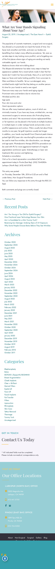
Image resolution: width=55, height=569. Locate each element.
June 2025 (8, 253)
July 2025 (8, 250)
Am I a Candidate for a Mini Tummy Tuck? (20, 220)
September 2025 (10, 245)
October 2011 (9, 352)
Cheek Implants (10, 380)
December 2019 (10, 338)
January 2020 (9, 335)
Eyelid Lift (8, 389)
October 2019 (9, 344)
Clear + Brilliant (10, 383)
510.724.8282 (14, 526)
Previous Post (8, 199)
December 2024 (10, 262)
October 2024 (10, 267)
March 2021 (9, 321)
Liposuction (8, 403)
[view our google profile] (10, 505)
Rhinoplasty (8, 406)
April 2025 (8, 259)
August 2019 (9, 347)
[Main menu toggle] (52, 5)
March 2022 (9, 304)
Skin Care (8, 408)
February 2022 (10, 307)
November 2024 (10, 264)
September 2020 (11, 330)
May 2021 (8, 318)
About (10, 538)
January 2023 (9, 287)
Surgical (30, 538)
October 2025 (10, 242)
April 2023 (8, 281)
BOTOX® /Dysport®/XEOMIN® (17, 374)
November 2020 (10, 324)
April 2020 (8, 332)
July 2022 (8, 301)
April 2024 (8, 276)
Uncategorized (23, 34)
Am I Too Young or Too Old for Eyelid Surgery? (22, 214)
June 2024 (8, 273)
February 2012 (10, 349)
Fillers (6, 400)
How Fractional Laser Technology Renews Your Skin (24, 217)
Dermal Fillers (9, 386)
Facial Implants (10, 394)
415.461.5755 (13, 499)
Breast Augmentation (12, 377)
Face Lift (7, 391)
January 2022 (9, 310)
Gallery (38, 538)
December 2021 (10, 313)
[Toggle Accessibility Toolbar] (5, 558)
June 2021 (8, 315)
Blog (45, 538)
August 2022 (9, 298)
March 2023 (9, 284)
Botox (6, 372)
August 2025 (9, 247)
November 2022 (10, 293)
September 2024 (11, 270)
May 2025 (8, 256)
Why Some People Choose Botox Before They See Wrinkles (27, 225)
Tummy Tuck (9, 417)
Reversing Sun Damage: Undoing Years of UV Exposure (26, 222)
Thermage (8, 414)
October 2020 (10, 327)
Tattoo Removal (10, 411)
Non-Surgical (20, 538)
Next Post (48, 199)
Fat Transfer (9, 397)
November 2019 (10, 341)
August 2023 (9, 279)
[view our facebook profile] (6, 505)
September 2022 (10, 296)
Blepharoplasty (10, 369)
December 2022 (10, 290)
